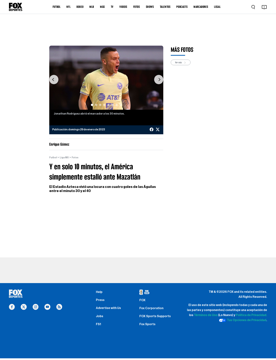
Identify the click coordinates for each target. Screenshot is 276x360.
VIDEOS (123, 6)
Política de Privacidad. (251, 315)
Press (100, 301)
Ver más (181, 62)
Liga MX (66, 157)
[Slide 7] (117, 105)
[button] (53, 79)
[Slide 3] (100, 105)
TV (112, 6)
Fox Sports (147, 328)
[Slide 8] (121, 105)
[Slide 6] (112, 105)
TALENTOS (165, 6)
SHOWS (150, 6)
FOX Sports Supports (156, 319)
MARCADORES (201, 6)
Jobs (100, 319)
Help (99, 292)
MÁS (102, 6)
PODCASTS (182, 6)
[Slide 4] (104, 105)
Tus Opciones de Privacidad (242, 320)
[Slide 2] (96, 105)
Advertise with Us (109, 310)
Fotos (77, 157)
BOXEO (80, 6)
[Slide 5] (108, 105)
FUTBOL (57, 6)
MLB (91, 6)
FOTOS (136, 6)
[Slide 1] (92, 105)
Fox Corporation (152, 310)
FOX (142, 301)
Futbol (53, 157)
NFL (68, 6)
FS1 (99, 328)
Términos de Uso (206, 315)
